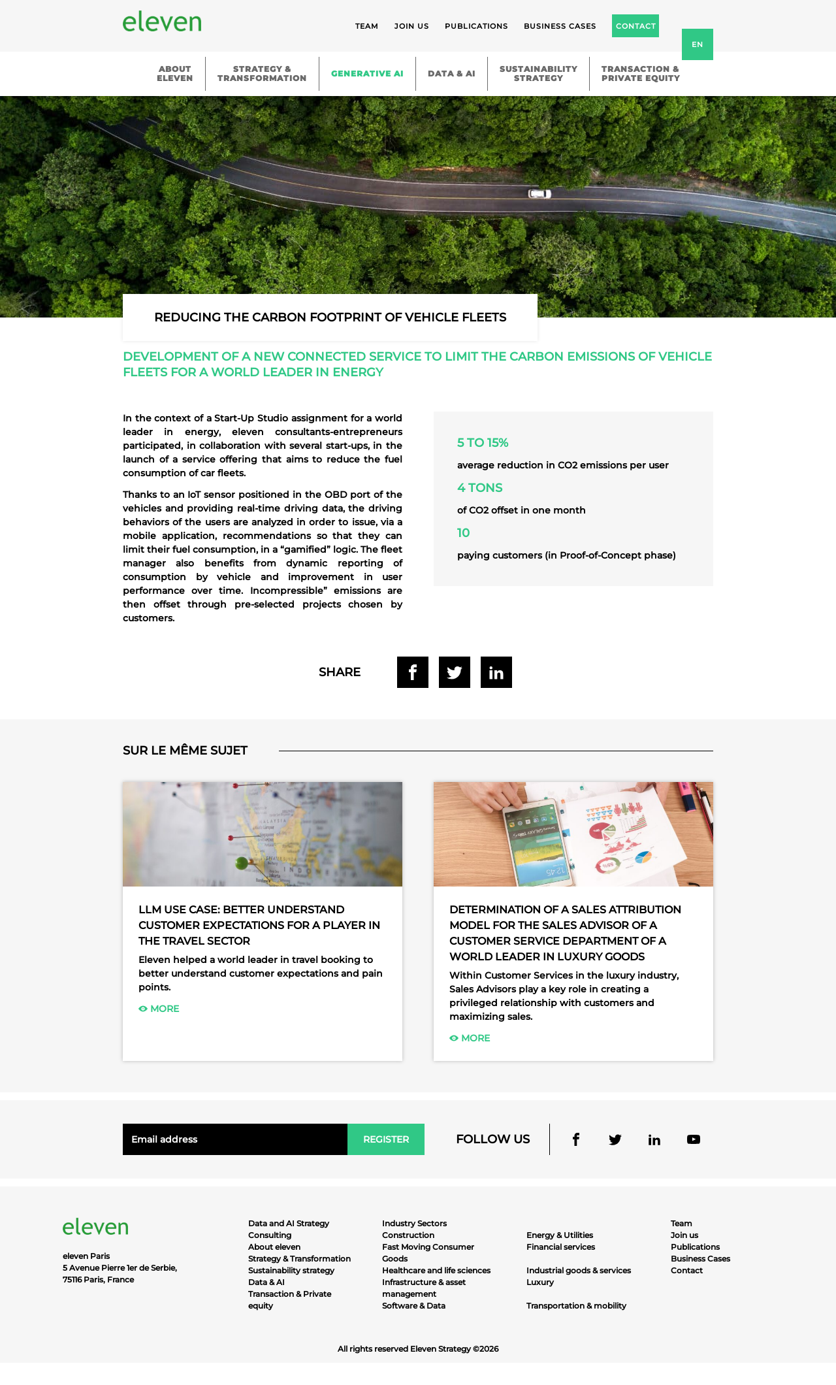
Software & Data (413, 1306)
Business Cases (700, 1258)
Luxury (540, 1282)
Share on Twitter (454, 672)
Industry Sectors (414, 1223)
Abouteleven (175, 73)
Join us (411, 26)
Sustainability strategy (291, 1270)
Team (367, 26)
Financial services (560, 1247)
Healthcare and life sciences (436, 1270)
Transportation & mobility (576, 1306)
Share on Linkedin (496, 672)
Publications (476, 26)
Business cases (560, 26)
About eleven (274, 1247)
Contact (687, 1270)
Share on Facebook (412, 672)
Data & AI (451, 73)
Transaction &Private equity (641, 73)
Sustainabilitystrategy (538, 73)
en (697, 44)
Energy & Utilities (559, 1235)
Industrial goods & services (578, 1270)
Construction (408, 1235)
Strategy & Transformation (299, 1258)
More (158, 1009)
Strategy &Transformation (262, 73)
